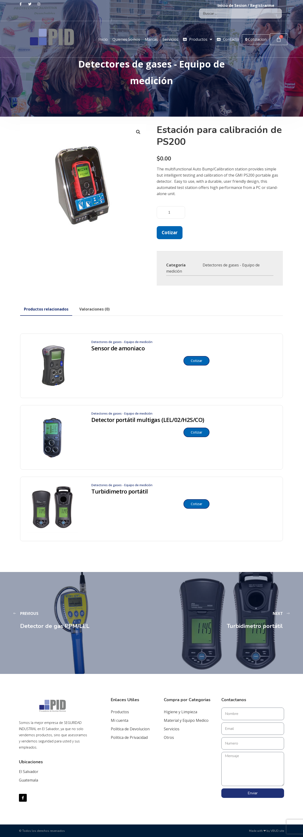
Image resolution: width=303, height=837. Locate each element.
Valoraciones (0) (94, 309)
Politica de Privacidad (129, 737)
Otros (169, 737)
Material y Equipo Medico (186, 720)
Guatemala (28, 780)
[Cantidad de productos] (171, 212)
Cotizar (170, 232)
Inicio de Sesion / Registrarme (246, 5)
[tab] (46, 309)
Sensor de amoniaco (118, 348)
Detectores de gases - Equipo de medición (121, 342)
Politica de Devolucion (130, 729)
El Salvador (28, 771)
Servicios (171, 729)
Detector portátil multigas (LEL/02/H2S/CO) (147, 419)
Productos (120, 711)
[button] (138, 132)
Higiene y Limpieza (180, 711)
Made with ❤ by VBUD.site (266, 831)
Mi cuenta (119, 720)
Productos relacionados (46, 309)
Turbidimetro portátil (119, 491)
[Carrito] (278, 39)
